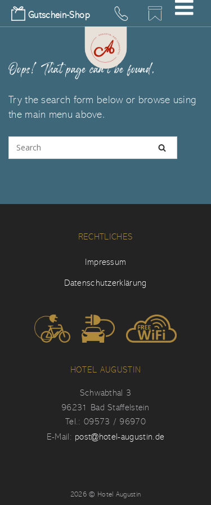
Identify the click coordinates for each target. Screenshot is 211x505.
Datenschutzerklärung (105, 283)
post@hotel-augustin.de (119, 437)
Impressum (106, 262)
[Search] (162, 147)
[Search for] (92, 147)
